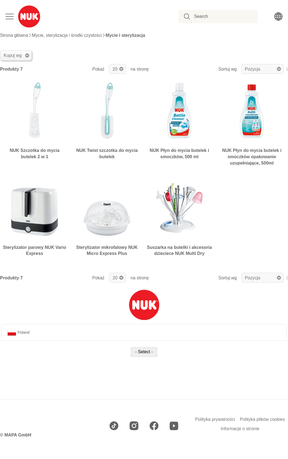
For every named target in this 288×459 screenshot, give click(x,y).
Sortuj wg (228, 69)
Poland (18, 332)
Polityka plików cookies (262, 419)
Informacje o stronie (240, 429)
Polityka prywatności (215, 419)
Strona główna (14, 35)
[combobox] (221, 16)
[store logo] (29, 16)
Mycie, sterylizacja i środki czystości (67, 35)
